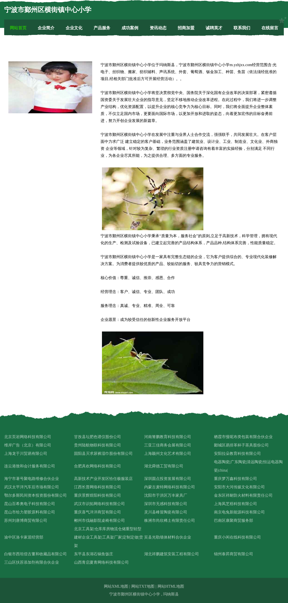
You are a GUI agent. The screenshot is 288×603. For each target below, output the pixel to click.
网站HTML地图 (171, 586)
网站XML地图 (116, 586)
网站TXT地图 (142, 586)
